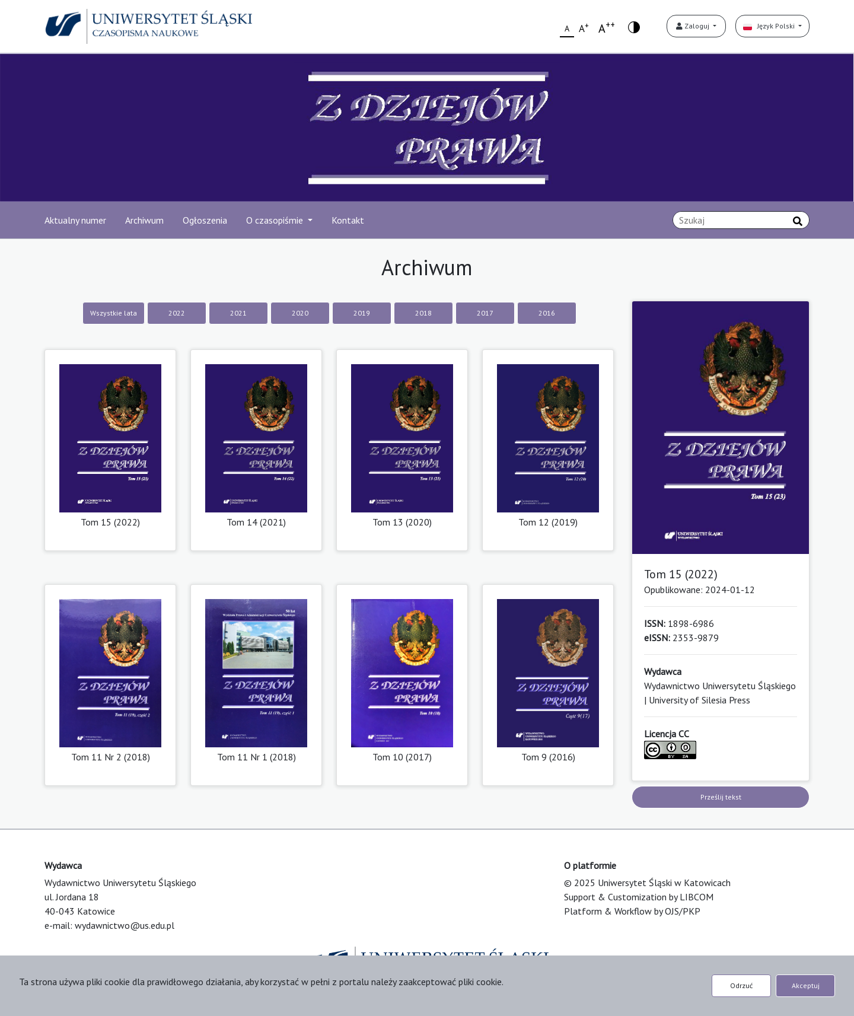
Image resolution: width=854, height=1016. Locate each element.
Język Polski (769, 25)
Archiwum (144, 220)
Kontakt (348, 220)
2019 (361, 312)
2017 (485, 312)
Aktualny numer (75, 220)
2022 (176, 312)
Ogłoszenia (205, 220)
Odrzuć (741, 985)
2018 (423, 312)
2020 (300, 312)
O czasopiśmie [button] (275, 220)
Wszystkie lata (113, 312)
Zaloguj (693, 25)
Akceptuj (806, 985)
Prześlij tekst (720, 796)
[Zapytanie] (741, 220)
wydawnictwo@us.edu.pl (124, 925)
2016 (546, 312)
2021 (238, 312)
